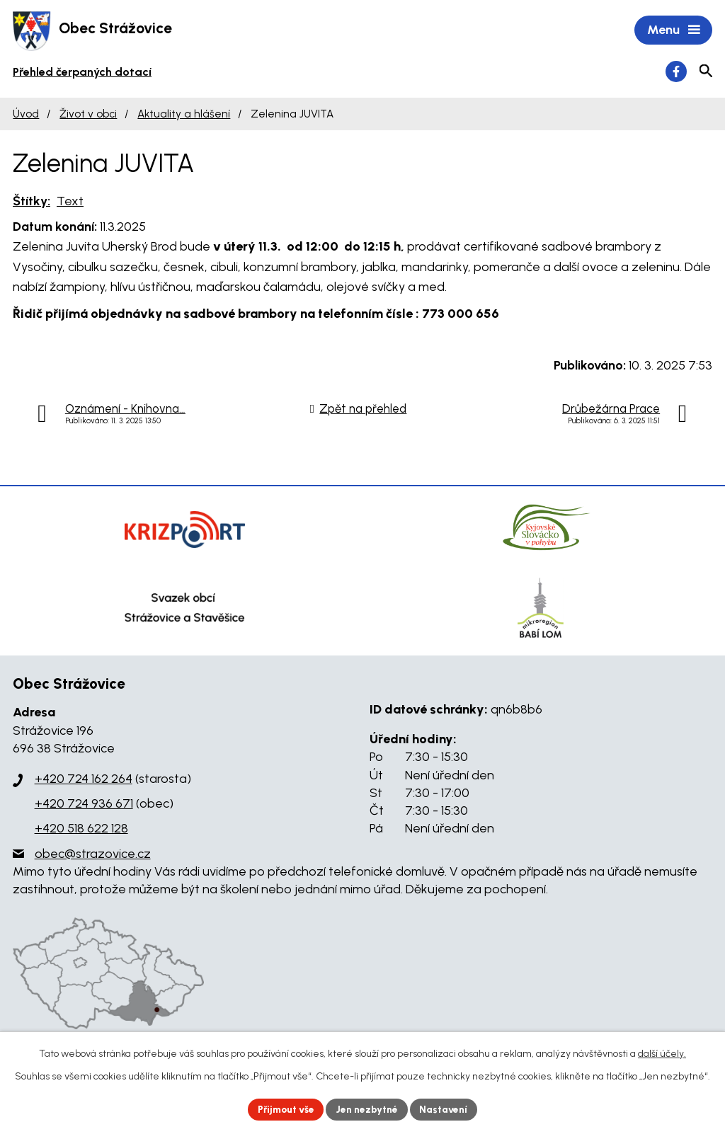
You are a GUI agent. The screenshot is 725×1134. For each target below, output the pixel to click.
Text (70, 202)
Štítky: (31, 202)
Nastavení (447, 1109)
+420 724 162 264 (83, 780)
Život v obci (88, 115)
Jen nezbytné (368, 1109)
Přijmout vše (284, 1109)
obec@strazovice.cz (93, 854)
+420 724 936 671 (84, 805)
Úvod (26, 115)
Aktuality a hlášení (183, 115)
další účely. (662, 1053)
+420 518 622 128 (81, 829)
